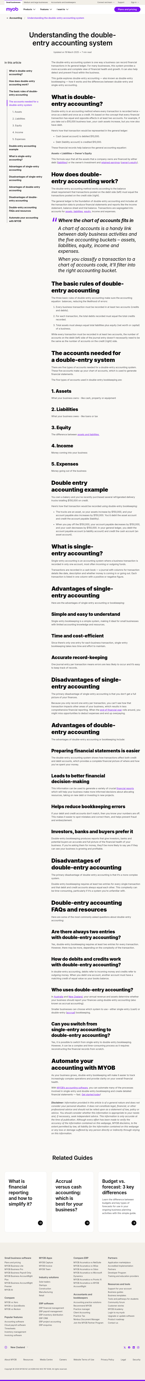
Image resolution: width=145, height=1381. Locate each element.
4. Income (17, 132)
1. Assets (17, 111)
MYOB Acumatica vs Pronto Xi (87, 1279)
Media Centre (46, 1359)
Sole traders (44, 1282)
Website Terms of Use (83, 1359)
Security (136, 1359)
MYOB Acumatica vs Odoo (85, 1269)
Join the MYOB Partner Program (88, 1323)
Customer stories (116, 1305)
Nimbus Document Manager (86, 1319)
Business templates (117, 1295)
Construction (45, 1288)
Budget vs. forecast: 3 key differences (118, 1186)
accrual (71, 1012)
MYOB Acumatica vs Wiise (85, 1266)
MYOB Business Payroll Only (18, 1272)
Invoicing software (13, 1335)
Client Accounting (81, 1312)
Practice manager (81, 1309)
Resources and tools (119, 1284)
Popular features (14, 1317)
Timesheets (10, 1328)
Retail (41, 1295)
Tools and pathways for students (123, 1299)
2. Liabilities (18, 118)
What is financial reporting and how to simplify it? (20, 1192)
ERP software (46, 1303)
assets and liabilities (89, 434)
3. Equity (17, 125)
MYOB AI (9, 1290)
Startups (43, 1285)
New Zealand (76, 996)
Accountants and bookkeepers (82, 1296)
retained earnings (110, 162)
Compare (10, 1297)
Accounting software (14, 1321)
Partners (112, 1258)
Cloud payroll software (15, 1325)
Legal (123, 1359)
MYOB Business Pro (14, 1269)
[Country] (18, 1347)
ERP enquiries (45, 1325)
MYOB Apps (45, 1258)
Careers (63, 1359)
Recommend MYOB (82, 1305)
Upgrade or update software (121, 1316)
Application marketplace (119, 1262)
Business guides (115, 1292)
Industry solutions (49, 1277)
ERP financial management (51, 1308)
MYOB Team (45, 1269)
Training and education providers (123, 1276)
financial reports (125, 788)
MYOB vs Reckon (13, 1309)
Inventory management (15, 1332)
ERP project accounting (50, 1321)
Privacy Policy (107, 1359)
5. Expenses (18, 139)
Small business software (18, 1258)
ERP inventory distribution (51, 1315)
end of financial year (111, 709)
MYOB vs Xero (11, 1302)
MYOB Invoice (45, 1266)
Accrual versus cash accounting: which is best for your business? (69, 1195)
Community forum (116, 1302)
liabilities (62, 162)
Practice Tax (79, 1316)
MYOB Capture (46, 1262)
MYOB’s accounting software (72, 1087)
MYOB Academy (115, 1309)
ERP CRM (43, 1318)
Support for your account (120, 1288)
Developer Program (117, 1272)
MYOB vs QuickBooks (15, 1305)
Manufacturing (46, 1292)
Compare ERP (80, 1258)
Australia (58, 996)
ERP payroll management (50, 1311)
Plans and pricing (13, 1262)
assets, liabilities (74, 211)
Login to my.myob (116, 1312)
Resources (28, 1359)
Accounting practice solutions (87, 1302)
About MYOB (11, 1359)
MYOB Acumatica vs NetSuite (87, 1262)
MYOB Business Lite (14, 1266)
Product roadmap (116, 1319)
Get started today (91, 1094)
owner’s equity (129, 162)
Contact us (113, 1323)
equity (87, 211)
